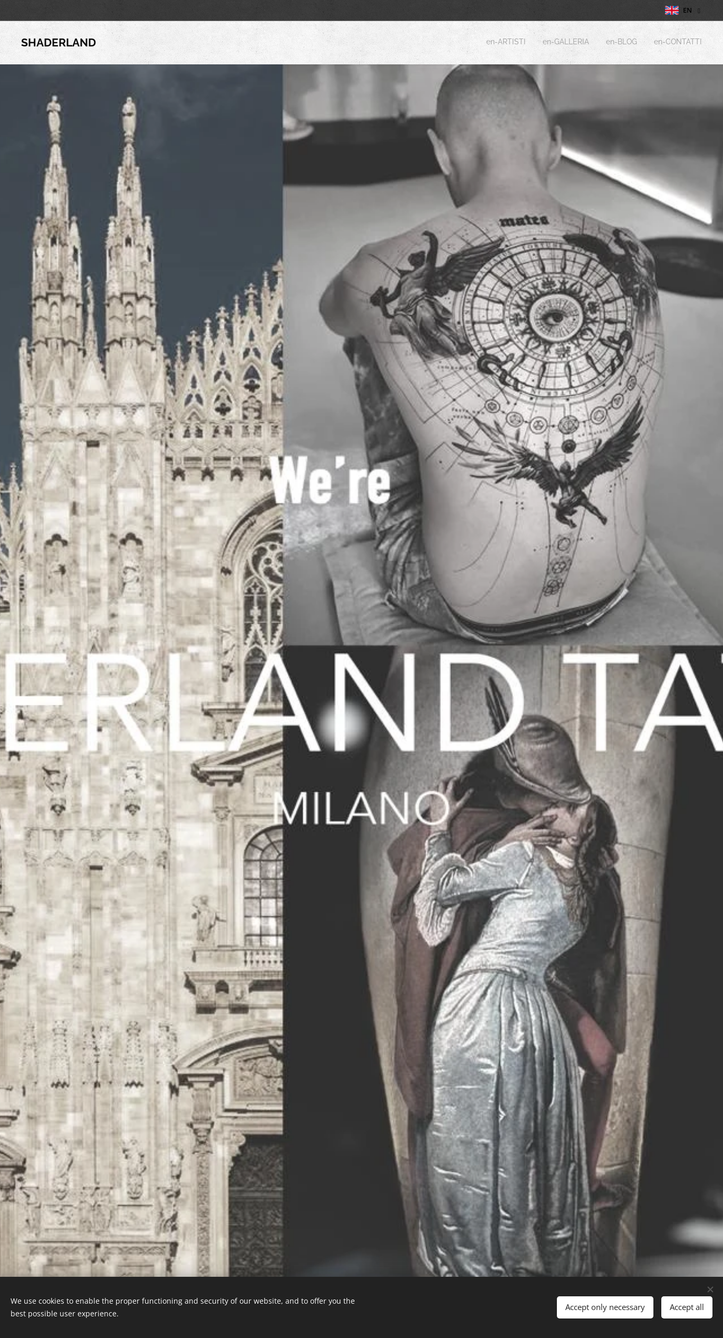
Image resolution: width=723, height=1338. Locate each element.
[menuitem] (654, 43)
